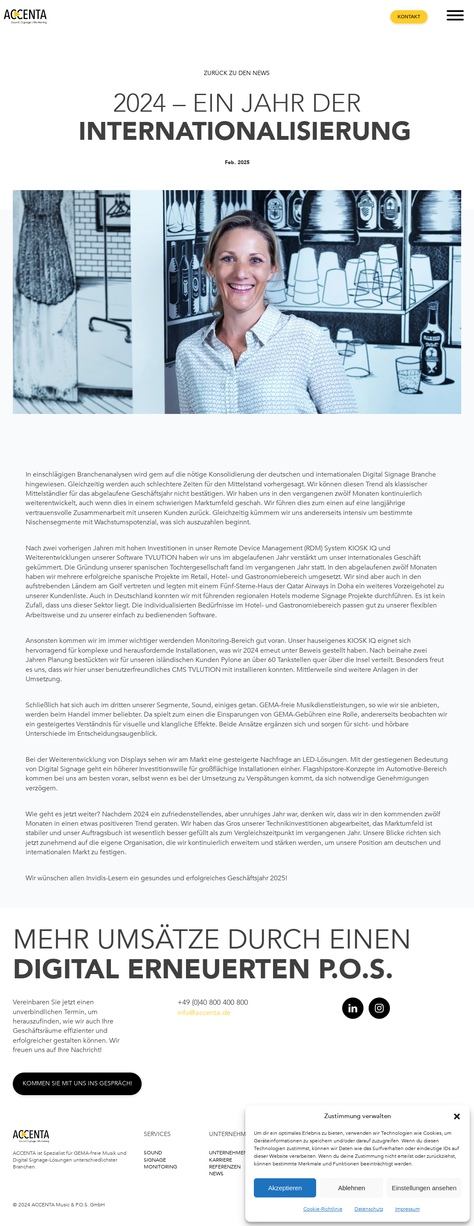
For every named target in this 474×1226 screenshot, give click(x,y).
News (216, 1173)
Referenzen (225, 1166)
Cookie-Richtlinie (323, 1209)
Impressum (407, 1209)
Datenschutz (369, 1209)
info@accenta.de (203, 1013)
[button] (457, 1116)
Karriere (220, 1160)
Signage (155, 1160)
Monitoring (160, 1166)
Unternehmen (228, 1152)
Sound (153, 1152)
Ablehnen (351, 1187)
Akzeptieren (285, 1187)
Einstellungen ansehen (424, 1187)
